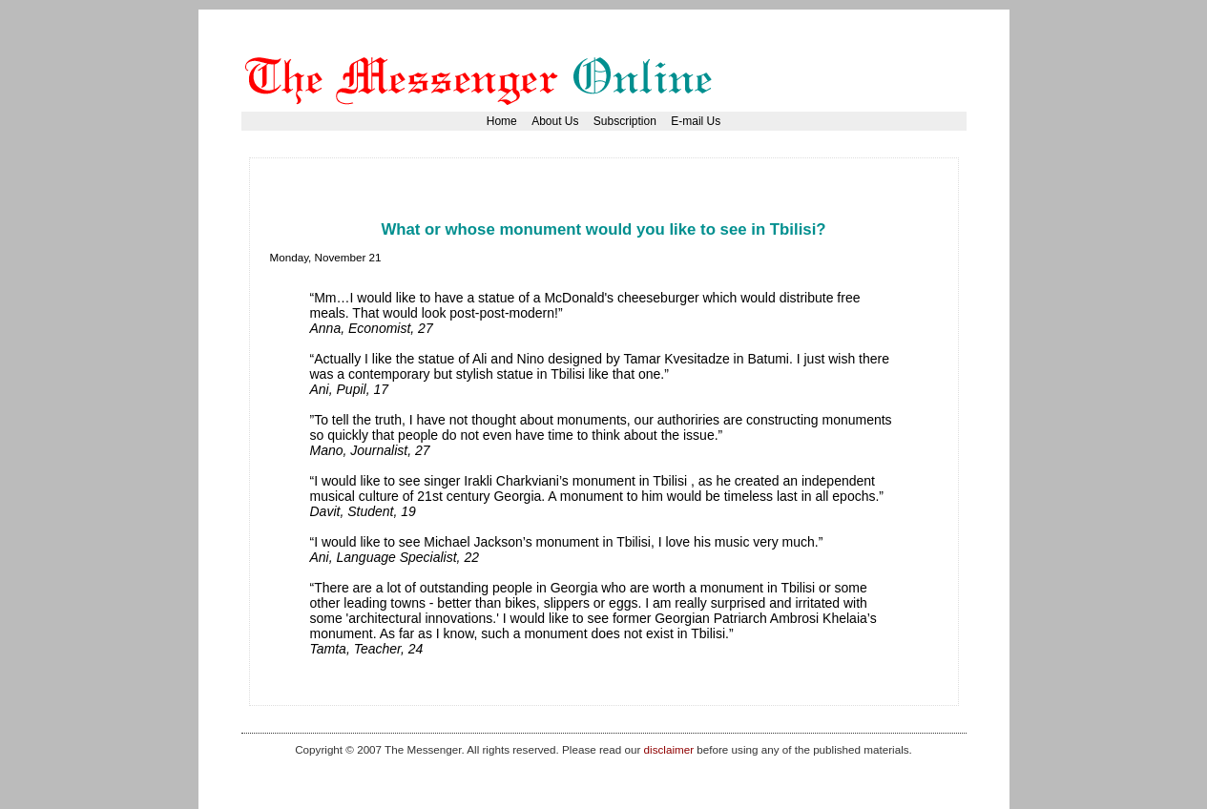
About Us (554, 121)
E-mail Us (695, 121)
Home (502, 121)
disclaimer (669, 749)
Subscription (624, 121)
